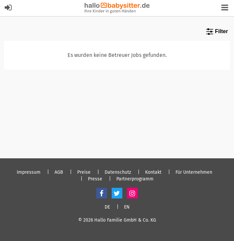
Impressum (28, 172)
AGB (58, 172)
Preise (84, 172)
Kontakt (153, 172)
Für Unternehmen (194, 172)
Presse (95, 179)
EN (127, 207)
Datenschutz (118, 172)
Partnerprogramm (134, 179)
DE (107, 207)
